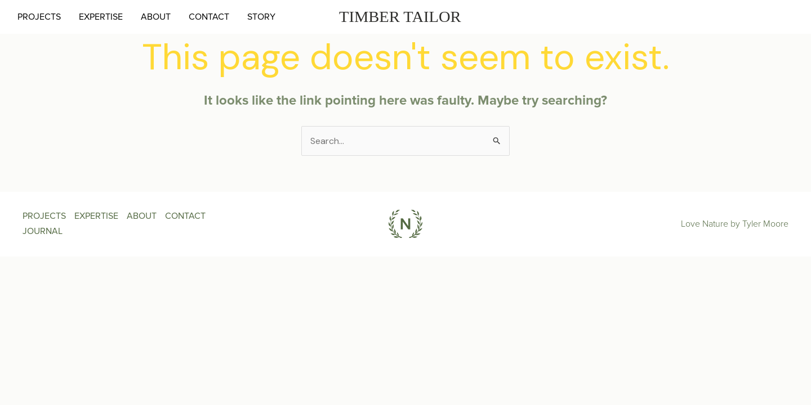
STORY (261, 16)
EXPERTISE (101, 16)
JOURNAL (43, 231)
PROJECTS (39, 16)
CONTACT (209, 16)
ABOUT (156, 16)
